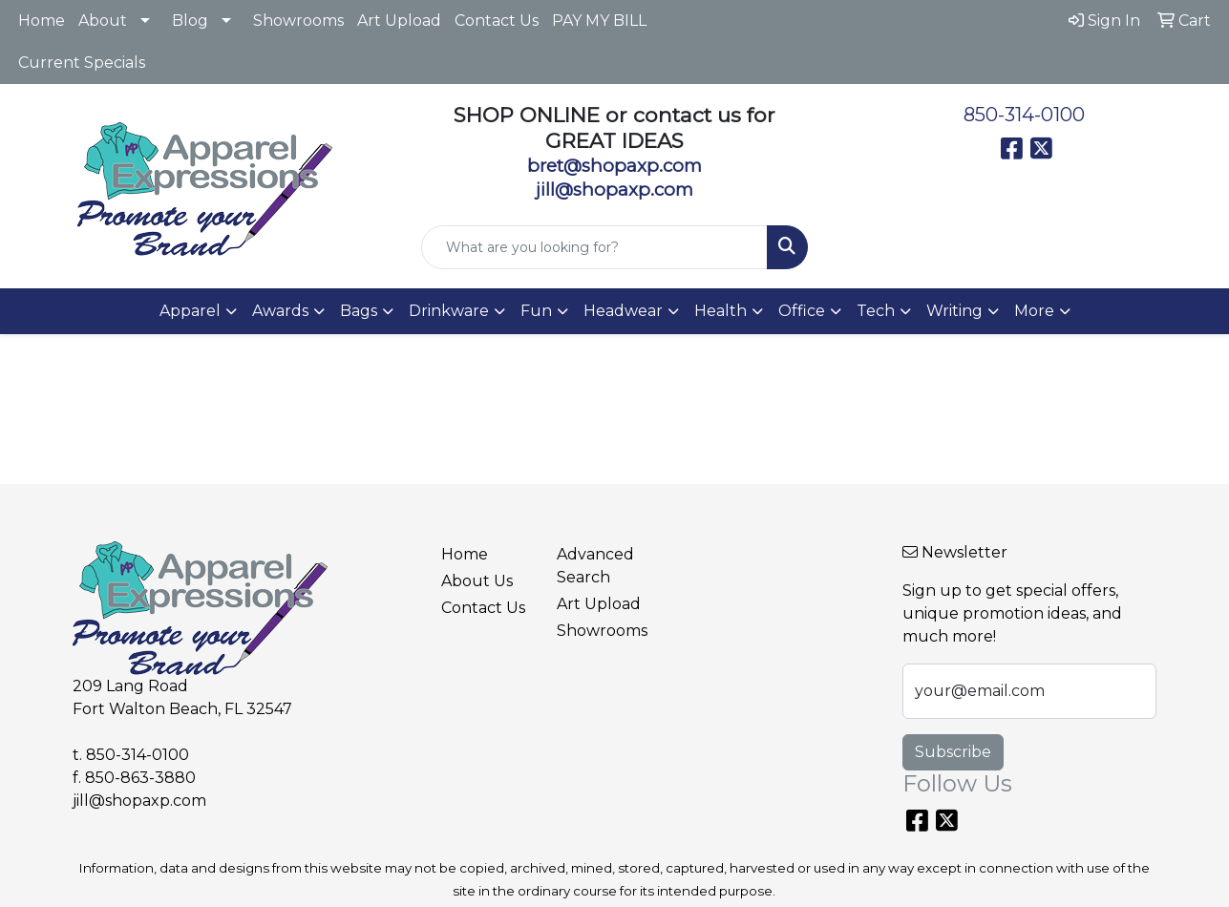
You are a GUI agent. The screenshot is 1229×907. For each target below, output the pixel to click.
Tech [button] (876, 311)
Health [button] (720, 311)
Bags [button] (358, 311)
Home (41, 20)
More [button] (1034, 311)
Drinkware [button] (449, 311)
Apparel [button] (190, 311)
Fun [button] (536, 311)
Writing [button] (954, 311)
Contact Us (497, 20)
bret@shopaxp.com (614, 166)
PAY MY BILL (599, 20)
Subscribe (953, 752)
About (102, 20)
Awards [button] (280, 311)
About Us (477, 581)
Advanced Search (595, 565)
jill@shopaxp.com (139, 800)
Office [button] (801, 311)
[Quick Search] (594, 247)
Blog (190, 20)
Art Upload (399, 20)
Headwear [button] (623, 311)
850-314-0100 (1024, 114)
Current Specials (81, 62)
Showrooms (298, 20)
